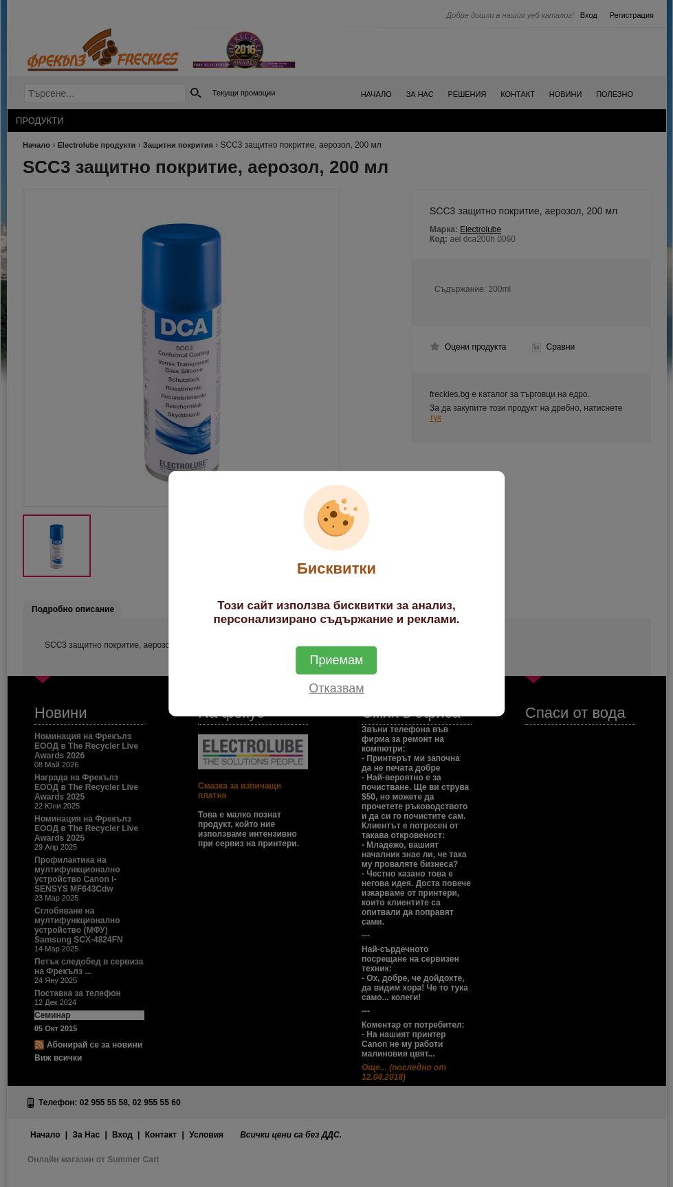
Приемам (337, 659)
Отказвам (336, 687)
